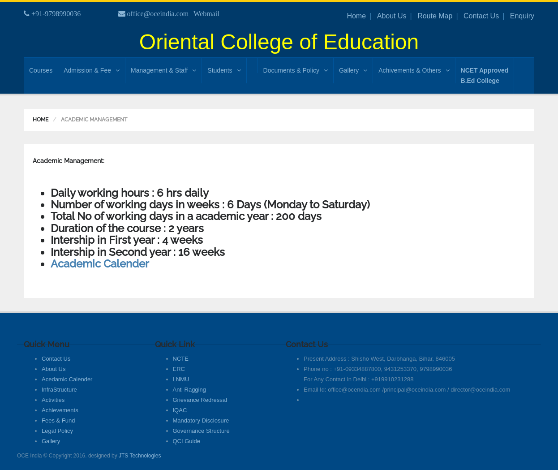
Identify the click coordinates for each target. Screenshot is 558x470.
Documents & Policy (295, 70)
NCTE (181, 358)
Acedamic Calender (67, 379)
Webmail (206, 13)
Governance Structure (201, 430)
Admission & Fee (92, 70)
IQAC (180, 410)
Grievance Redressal (200, 400)
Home (356, 16)
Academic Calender (100, 263)
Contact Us (481, 16)
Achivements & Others (413, 70)
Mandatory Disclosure (201, 420)
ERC (179, 369)
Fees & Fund (58, 420)
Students (223, 70)
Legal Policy (57, 430)
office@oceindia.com (158, 13)
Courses (40, 70)
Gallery (353, 70)
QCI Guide (186, 441)
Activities (53, 400)
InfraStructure (59, 389)
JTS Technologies (140, 456)
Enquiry (522, 16)
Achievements (60, 410)
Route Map (434, 16)
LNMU (181, 379)
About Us (392, 16)
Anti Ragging (189, 389)
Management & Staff (163, 70)
